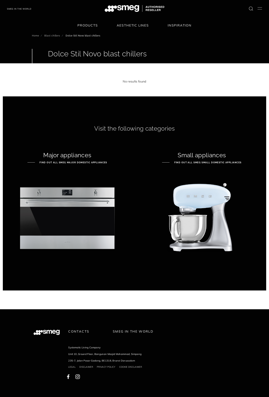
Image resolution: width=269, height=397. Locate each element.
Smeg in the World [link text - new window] (133, 331)
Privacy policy (106, 366)
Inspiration (180, 25)
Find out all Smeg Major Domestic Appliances (73, 162)
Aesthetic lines (133, 25)
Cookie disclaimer (130, 366)
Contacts (78, 331)
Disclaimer (86, 366)
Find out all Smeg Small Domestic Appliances (207, 162)
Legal (72, 366)
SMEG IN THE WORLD (19, 9)
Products (87, 25)
